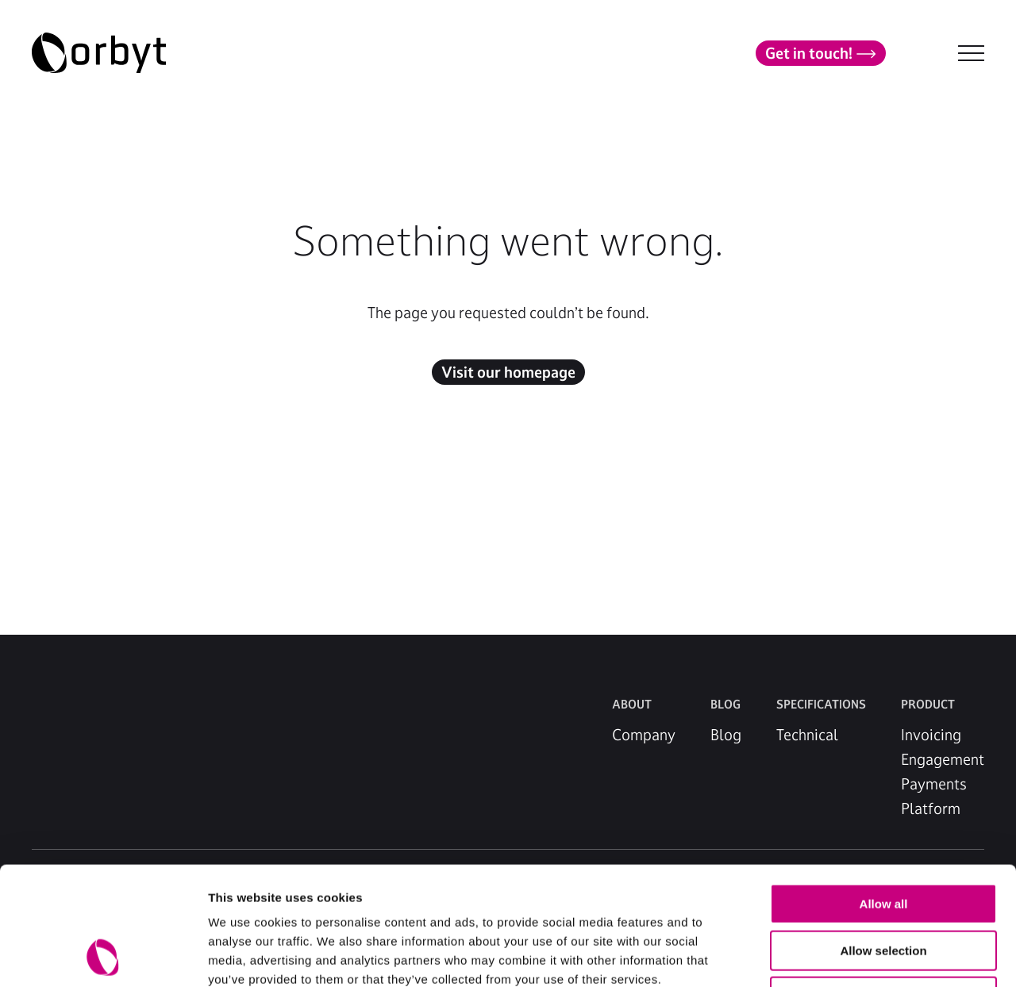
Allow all (884, 793)
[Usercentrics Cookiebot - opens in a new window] (102, 956)
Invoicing (931, 734)
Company (643, 734)
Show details (833, 955)
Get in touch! (820, 53)
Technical (807, 734)
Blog (725, 734)
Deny (884, 886)
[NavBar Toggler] (971, 53)
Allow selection (883, 840)
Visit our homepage (508, 372)
